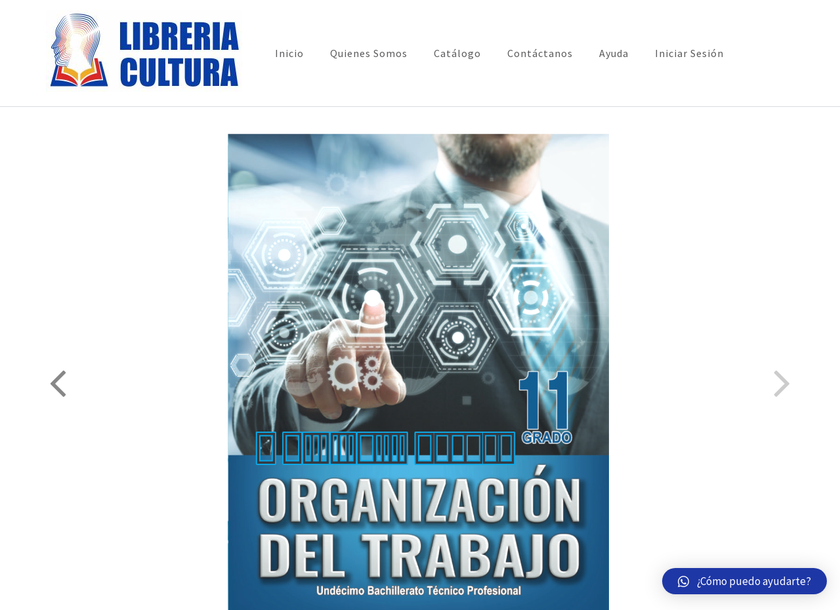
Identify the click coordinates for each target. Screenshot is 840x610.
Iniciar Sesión (689, 53)
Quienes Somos (369, 53)
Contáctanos (540, 53)
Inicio (289, 53)
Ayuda (614, 53)
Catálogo (457, 53)
